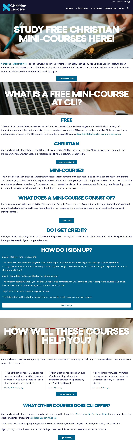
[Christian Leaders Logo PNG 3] (14, 9)
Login (113, 1)
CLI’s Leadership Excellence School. (92, 414)
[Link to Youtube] (128, 1)
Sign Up (119, 1)
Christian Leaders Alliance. (43, 417)
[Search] (128, 9)
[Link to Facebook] (125, 1)
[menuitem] (113, 1)
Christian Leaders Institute (14, 63)
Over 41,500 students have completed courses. (99, 133)
